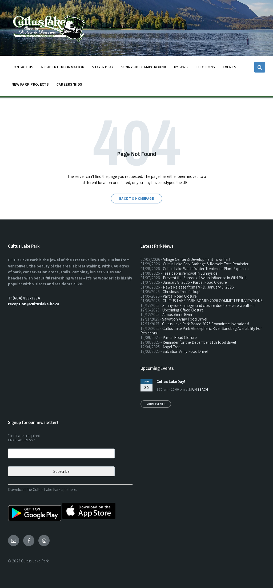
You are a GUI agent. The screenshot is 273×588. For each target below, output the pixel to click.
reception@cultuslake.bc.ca (33, 303)
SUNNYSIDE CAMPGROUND (143, 68)
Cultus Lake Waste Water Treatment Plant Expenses (206, 268)
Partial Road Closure (180, 296)
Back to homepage (136, 198)
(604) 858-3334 (26, 298)
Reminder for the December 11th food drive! (199, 342)
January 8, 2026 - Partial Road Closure (195, 282)
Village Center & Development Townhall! (196, 259)
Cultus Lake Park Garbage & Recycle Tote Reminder (205, 263)
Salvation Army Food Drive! (184, 319)
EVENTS (229, 67)
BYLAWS (181, 68)
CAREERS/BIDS (69, 84)
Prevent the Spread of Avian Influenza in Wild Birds (205, 277)
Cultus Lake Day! (170, 381)
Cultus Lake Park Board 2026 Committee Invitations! (205, 323)
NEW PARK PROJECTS (30, 86)
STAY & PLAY (102, 68)
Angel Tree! (172, 346)
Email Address (21, 440)
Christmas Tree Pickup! (181, 291)
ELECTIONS (205, 67)
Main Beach (198, 389)
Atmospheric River (177, 314)
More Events (155, 404)
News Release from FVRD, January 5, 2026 (198, 287)
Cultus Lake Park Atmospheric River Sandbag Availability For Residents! (201, 330)
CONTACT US (22, 68)
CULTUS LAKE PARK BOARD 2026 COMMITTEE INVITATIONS (213, 300)
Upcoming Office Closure (183, 310)
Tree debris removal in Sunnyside (190, 273)
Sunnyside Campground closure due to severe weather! (208, 305)
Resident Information (63, 68)
